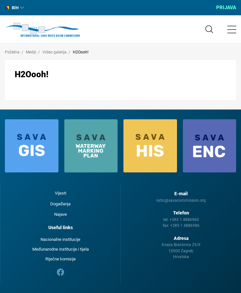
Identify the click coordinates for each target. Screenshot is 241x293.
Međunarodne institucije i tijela (60, 249)
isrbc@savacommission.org (181, 200)
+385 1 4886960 (184, 219)
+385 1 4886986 (185, 225)
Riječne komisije (60, 258)
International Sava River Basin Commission (42, 30)
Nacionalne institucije (60, 239)
